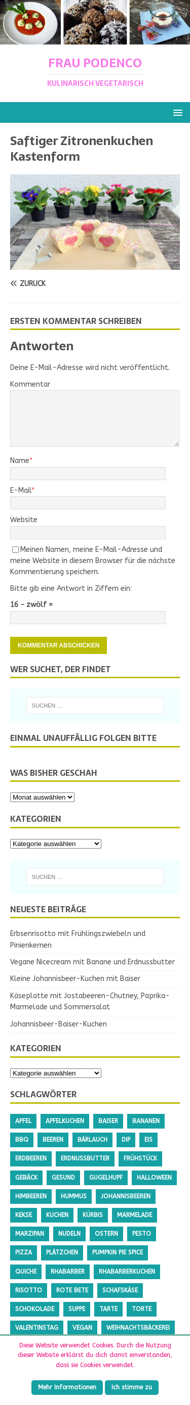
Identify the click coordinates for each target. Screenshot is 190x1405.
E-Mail (20, 490)
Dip (126, 1139)
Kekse (23, 1215)
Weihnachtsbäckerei (138, 1327)
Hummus (74, 1196)
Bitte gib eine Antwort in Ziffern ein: (71, 588)
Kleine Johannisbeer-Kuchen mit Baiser (75, 978)
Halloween (154, 1177)
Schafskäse (120, 1290)
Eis (148, 1139)
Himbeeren (31, 1196)
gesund (63, 1177)
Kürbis (93, 1215)
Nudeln (69, 1233)
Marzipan (29, 1233)
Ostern (106, 1233)
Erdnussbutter (85, 1158)
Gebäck (26, 1177)
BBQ (21, 1139)
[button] (176, 112)
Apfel (23, 1121)
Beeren (53, 1139)
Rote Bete (72, 1290)
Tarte (108, 1309)
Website (23, 520)
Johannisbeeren (125, 1196)
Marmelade (134, 1215)
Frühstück (140, 1158)
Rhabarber (68, 1271)
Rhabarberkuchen (127, 1271)
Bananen (146, 1121)
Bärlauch (92, 1139)
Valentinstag (36, 1327)
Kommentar (30, 384)
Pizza (23, 1252)
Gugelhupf (106, 1177)
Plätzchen (62, 1252)
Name (19, 460)
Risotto (28, 1290)
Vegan (82, 1327)
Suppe (76, 1309)
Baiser (108, 1121)
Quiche (25, 1271)
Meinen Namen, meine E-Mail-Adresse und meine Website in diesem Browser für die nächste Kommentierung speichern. (92, 561)
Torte (141, 1309)
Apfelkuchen (65, 1121)
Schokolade (34, 1309)
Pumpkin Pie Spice (117, 1252)
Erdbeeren (31, 1158)
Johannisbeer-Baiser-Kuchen (58, 1024)
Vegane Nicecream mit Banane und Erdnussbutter (92, 962)
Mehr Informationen (67, 1387)
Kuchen (57, 1215)
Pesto (141, 1233)
